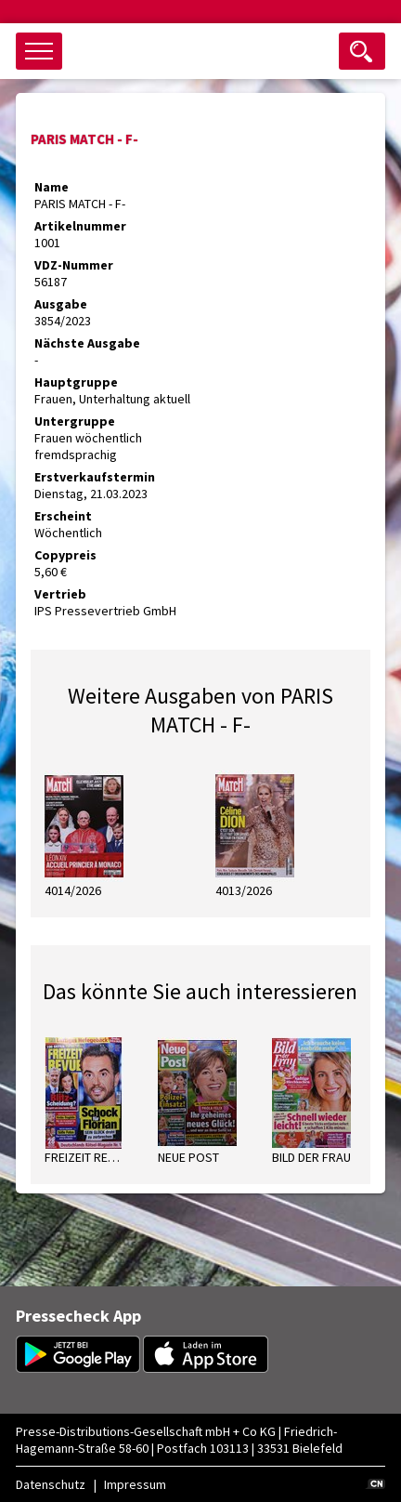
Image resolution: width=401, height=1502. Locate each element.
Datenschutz (50, 1484)
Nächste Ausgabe (87, 343)
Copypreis (65, 555)
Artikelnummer (80, 225)
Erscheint (63, 515)
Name (51, 186)
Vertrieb (60, 594)
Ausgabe (60, 304)
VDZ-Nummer (73, 265)
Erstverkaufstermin (94, 476)
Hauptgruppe (76, 382)
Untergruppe (74, 421)
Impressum (135, 1484)
